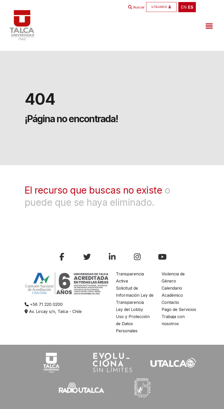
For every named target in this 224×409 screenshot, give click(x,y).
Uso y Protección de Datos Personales (133, 323)
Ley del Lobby (129, 309)
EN (184, 7)
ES (190, 7)
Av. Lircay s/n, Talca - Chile (53, 311)
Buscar (139, 7)
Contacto (170, 302)
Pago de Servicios (179, 309)
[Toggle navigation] (208, 25)
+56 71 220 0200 (44, 304)
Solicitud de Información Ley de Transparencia (134, 295)
